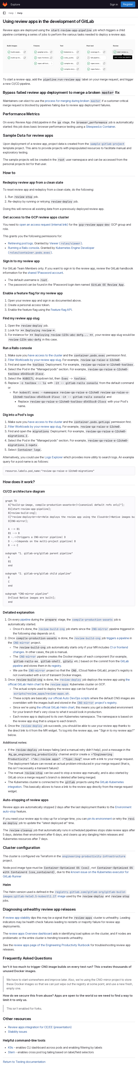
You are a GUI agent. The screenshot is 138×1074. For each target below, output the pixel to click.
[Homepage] (5, 4)
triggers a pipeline (118, 638)
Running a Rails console (23, 248)
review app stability (17, 917)
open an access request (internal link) (43, 224)
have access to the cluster (45, 355)
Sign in (114, 4)
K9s (10, 1047)
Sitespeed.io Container (100, 126)
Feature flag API (61, 309)
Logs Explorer (54, 457)
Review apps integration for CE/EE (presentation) (40, 1027)
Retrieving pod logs (20, 243)
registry (56, 665)
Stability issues (17, 1031)
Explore (15, 4)
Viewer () (65, 243)
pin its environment (100, 818)
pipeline (25, 619)
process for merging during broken (73, 101)
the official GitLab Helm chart (55, 707)
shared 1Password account (45, 272)
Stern (11, 1052)
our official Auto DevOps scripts (68, 698)
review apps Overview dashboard (30, 933)
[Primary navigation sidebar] (4, 13)
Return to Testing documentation (24, 1062)
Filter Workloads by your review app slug (34, 360)
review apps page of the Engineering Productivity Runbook (52, 945)
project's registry (96, 702)
